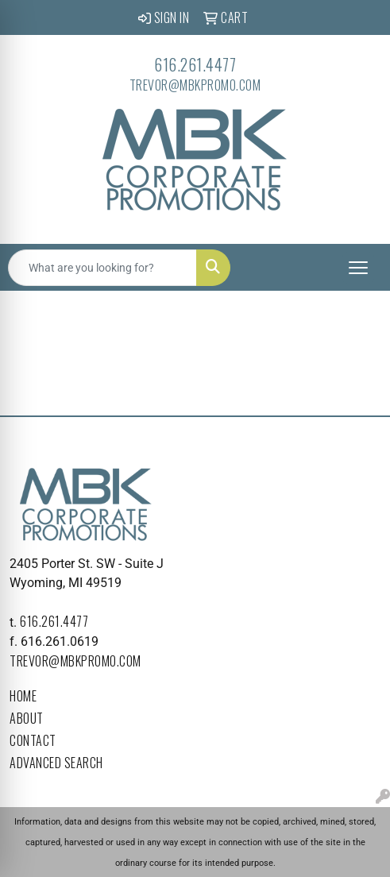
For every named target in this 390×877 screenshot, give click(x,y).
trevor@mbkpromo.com (195, 85)
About (27, 718)
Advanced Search (56, 762)
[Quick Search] (102, 267)
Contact (33, 740)
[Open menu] (358, 268)
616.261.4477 (195, 64)
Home (23, 695)
